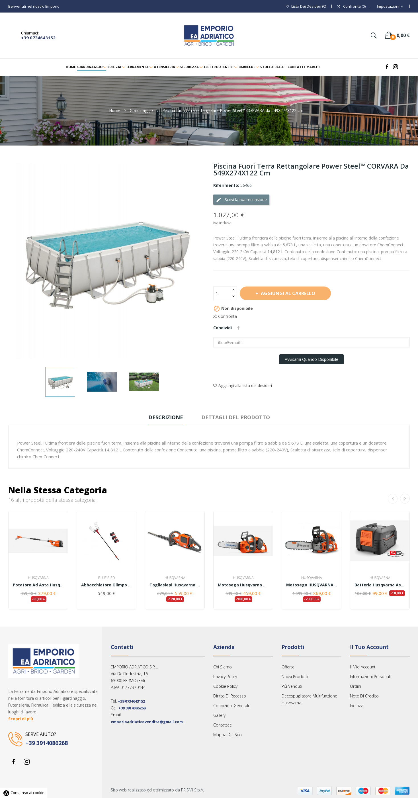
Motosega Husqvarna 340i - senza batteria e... (243, 585)
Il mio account (363, 667)
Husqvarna (38, 578)
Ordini (355, 686)
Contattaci (222, 725)
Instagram (26, 761)
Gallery (219, 715)
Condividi (238, 328)
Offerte (288, 667)
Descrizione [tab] (165, 417)
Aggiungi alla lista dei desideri (242, 385)
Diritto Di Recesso (229, 696)
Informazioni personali (370, 676)
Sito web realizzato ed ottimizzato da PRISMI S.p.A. (157, 790)
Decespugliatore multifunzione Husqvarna (309, 699)
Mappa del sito (227, 734)
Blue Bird (106, 578)
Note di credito (364, 696)
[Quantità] (221, 293)
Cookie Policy (225, 686)
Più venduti (292, 686)
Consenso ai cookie (23, 792)
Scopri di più (20, 718)
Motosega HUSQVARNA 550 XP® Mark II (311, 585)
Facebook (13, 761)
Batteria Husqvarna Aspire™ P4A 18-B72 (380, 585)
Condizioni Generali (231, 705)
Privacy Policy (225, 676)
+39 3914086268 (46, 743)
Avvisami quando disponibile (311, 359)
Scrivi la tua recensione (241, 200)
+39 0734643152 (38, 37)
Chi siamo (222, 667)
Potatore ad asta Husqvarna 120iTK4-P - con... (38, 585)
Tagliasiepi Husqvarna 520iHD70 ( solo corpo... (174, 585)
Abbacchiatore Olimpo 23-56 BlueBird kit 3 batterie (106, 585)
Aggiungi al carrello (287, 293)
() (306, 6)
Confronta (225, 316)
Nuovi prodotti (295, 676)
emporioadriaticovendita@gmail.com (147, 721)
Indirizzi (357, 705)
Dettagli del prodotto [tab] (235, 417)
